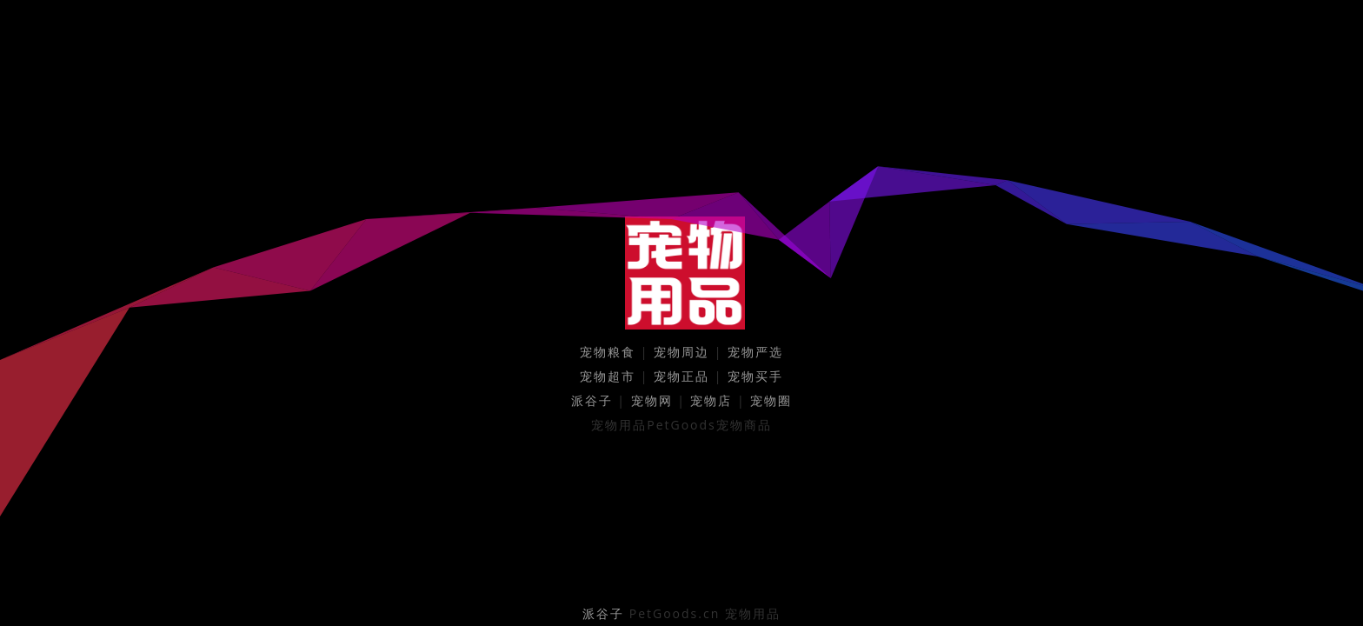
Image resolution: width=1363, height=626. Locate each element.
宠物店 (711, 400)
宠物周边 (681, 351)
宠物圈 (771, 400)
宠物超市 (607, 376)
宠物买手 (755, 376)
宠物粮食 (607, 351)
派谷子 (592, 400)
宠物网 (652, 400)
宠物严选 (755, 351)
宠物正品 (681, 376)
